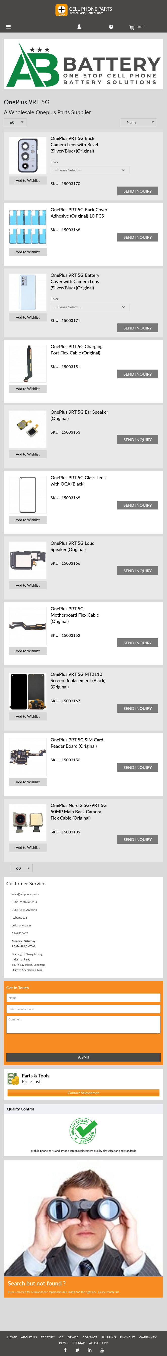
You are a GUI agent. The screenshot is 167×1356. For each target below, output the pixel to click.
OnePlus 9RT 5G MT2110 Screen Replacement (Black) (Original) (78, 680)
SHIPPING (108, 1337)
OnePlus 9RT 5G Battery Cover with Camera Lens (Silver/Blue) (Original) (75, 281)
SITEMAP (78, 1343)
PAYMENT (127, 1337)
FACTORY (48, 1337)
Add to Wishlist (28, 180)
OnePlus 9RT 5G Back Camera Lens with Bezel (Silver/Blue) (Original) (74, 144)
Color (54, 162)
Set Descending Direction (160, 123)
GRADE (73, 1337)
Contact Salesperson (83, 1093)
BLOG (63, 1343)
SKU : (55, 183)
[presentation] (28, 1042)
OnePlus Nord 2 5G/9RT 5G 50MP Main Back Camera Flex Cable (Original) (79, 811)
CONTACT (89, 1337)
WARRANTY (148, 1337)
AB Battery (98, 1343)
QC (61, 1337)
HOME (12, 1337)
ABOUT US (29, 1337)
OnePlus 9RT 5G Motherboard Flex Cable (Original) (75, 615)
